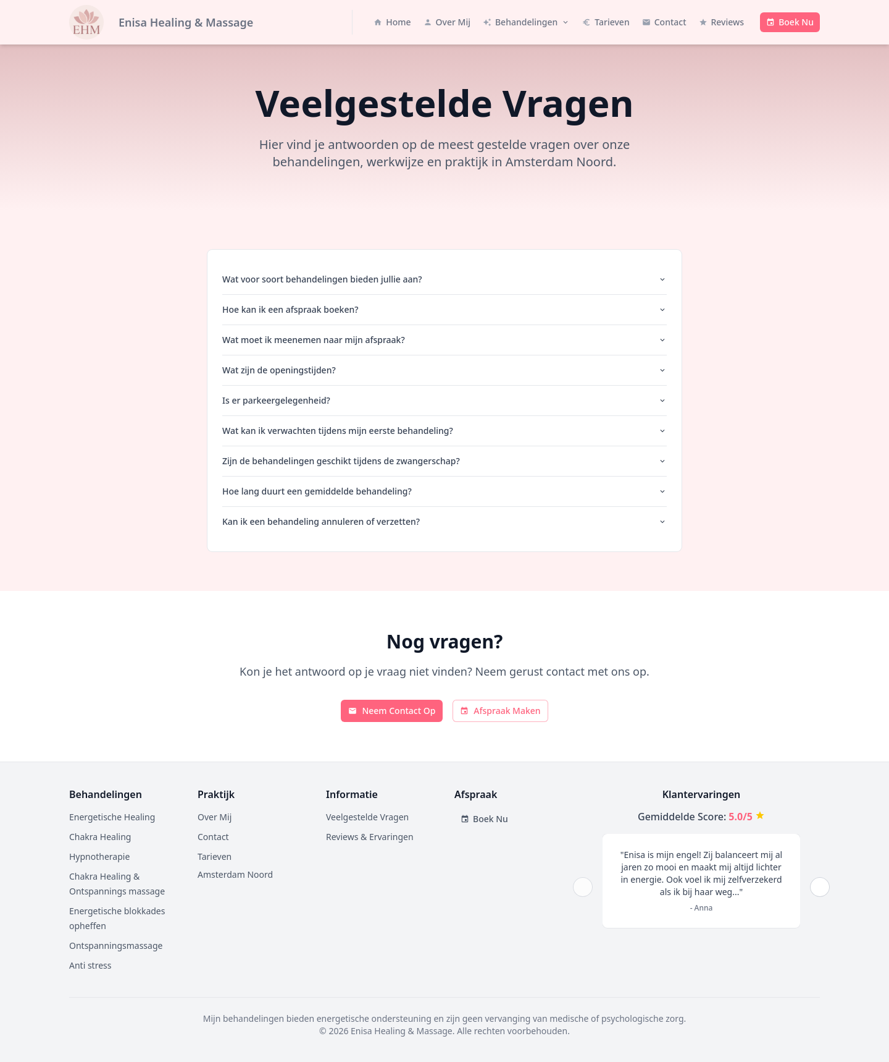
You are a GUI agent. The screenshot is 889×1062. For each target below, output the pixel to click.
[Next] (820, 887)
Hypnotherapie (99, 856)
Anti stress (90, 965)
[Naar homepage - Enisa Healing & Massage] (161, 22)
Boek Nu (484, 819)
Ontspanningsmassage (115, 945)
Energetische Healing (112, 817)
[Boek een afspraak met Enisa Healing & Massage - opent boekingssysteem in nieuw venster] (790, 22)
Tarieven (215, 856)
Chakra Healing (100, 837)
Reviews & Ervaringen (370, 837)
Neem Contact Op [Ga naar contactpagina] (391, 710)
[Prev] (583, 887)
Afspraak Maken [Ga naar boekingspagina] (500, 710)
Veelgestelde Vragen (367, 817)
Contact (213, 837)
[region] (701, 887)
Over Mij (215, 817)
